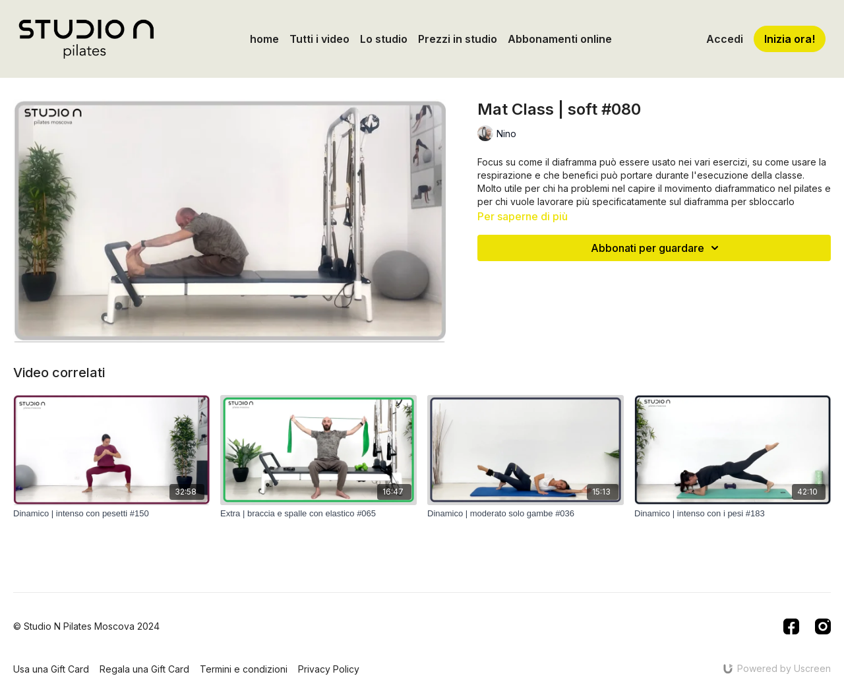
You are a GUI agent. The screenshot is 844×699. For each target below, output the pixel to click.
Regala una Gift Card (144, 669)
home (264, 39)
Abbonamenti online (560, 39)
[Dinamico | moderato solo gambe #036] (525, 513)
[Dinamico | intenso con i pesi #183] (732, 513)
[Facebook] (791, 626)
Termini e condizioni (243, 669)
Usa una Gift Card (51, 669)
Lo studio (383, 39)
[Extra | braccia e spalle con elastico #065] (318, 513)
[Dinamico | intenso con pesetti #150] (111, 513)
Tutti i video (319, 39)
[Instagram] (823, 626)
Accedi (724, 39)
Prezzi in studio (457, 39)
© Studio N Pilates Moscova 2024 (86, 626)
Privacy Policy (328, 669)
